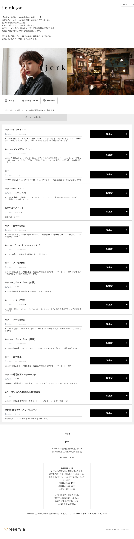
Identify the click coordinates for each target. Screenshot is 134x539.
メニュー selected (33, 117)
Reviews (49, 100)
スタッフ (11, 100)
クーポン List (30, 100)
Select (109, 134)
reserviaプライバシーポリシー (117, 529)
